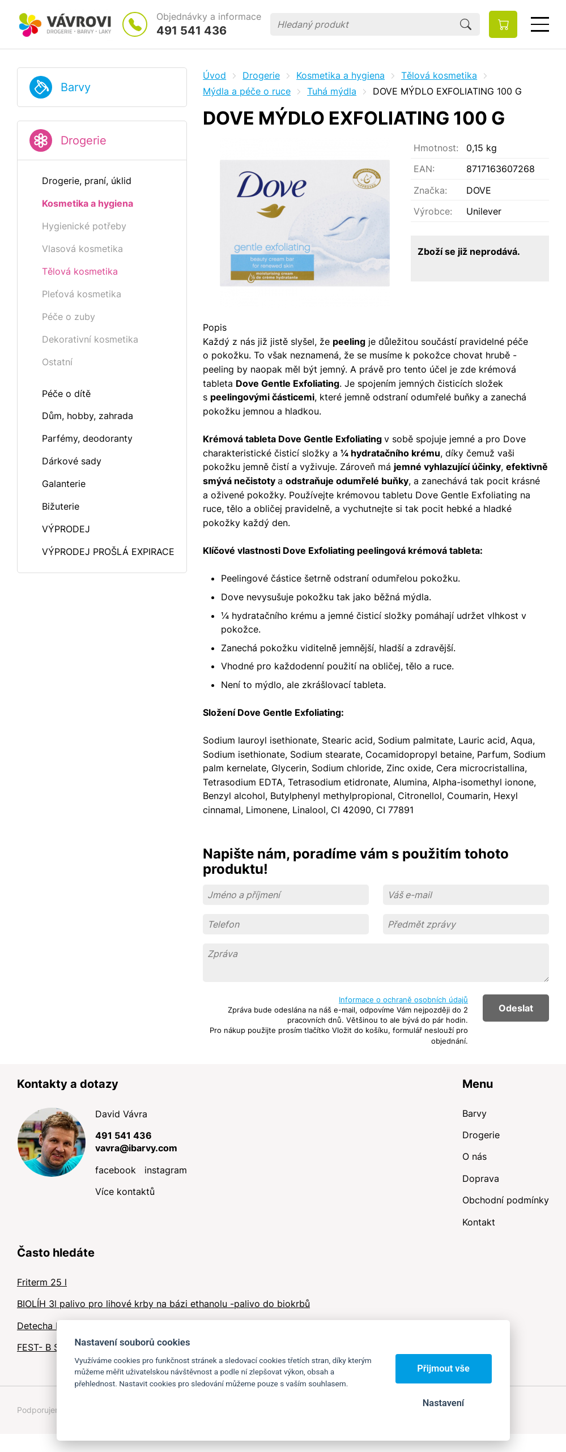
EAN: (424, 168)
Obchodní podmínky (505, 1200)
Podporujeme (41, 1410)
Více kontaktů (125, 1191)
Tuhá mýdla (331, 91)
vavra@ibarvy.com (136, 1148)
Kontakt (478, 1222)
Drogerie (84, 140)
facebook (115, 1170)
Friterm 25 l (42, 1282)
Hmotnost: (436, 147)
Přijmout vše (443, 1368)
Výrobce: (433, 211)
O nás (474, 1156)
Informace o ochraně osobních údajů (403, 999)
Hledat (466, 24)
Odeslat (516, 1008)
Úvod (214, 75)
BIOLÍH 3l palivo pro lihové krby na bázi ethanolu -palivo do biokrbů (163, 1303)
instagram (165, 1170)
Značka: (430, 190)
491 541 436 (191, 30)
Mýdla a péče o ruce (247, 91)
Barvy (76, 87)
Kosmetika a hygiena (340, 75)
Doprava (480, 1178)
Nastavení (443, 1403)
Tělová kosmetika (439, 75)
